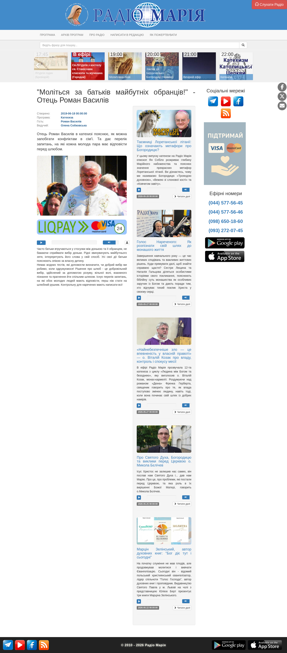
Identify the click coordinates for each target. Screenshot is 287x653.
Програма (47, 34)
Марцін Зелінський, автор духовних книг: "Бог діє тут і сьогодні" (164, 553)
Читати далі (182, 196)
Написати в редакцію (127, 34)
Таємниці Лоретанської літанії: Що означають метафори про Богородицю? (164, 146)
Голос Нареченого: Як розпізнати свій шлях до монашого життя (164, 246)
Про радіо (96, 34)
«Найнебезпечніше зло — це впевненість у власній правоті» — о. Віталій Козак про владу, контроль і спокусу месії (164, 355)
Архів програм (72, 34)
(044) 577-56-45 (225, 202)
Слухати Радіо (269, 4)
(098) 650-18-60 (225, 221)
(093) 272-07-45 (225, 230)
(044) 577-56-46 (225, 212)
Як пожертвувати (163, 34)
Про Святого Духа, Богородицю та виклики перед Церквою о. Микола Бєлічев (164, 461)
